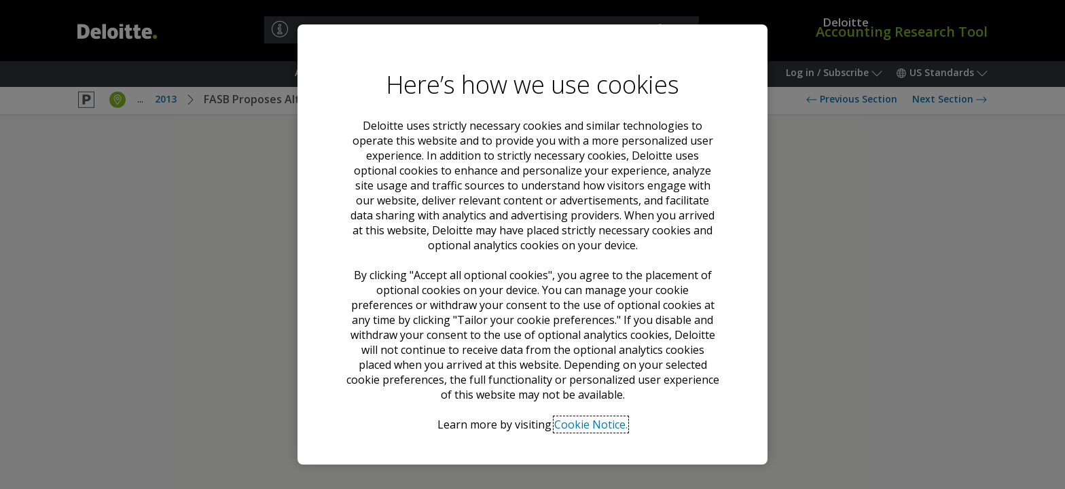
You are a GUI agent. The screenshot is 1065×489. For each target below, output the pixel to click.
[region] (532, 244)
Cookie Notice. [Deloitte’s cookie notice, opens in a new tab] (591, 424)
